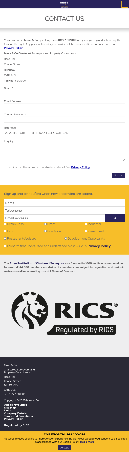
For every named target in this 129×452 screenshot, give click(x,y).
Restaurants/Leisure (21, 238)
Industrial (94, 224)
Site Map (10, 407)
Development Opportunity (86, 238)
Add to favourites (15, 405)
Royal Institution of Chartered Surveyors (37, 263)
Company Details (15, 413)
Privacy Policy (13, 48)
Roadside (54, 231)
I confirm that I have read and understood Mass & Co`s (57, 246)
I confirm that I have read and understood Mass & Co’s (47, 167)
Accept (64, 447)
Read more (87, 442)
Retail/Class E (17, 224)
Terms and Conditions (18, 416)
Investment (96, 231)
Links (7, 410)
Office (51, 224)
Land (10, 231)
